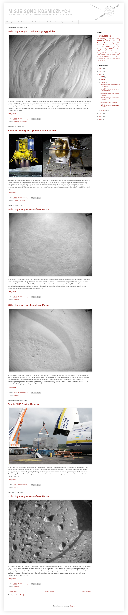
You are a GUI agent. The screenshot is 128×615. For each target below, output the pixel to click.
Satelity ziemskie (52, 22)
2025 (101, 69)
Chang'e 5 (100, 56)
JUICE (16, 487)
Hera (118, 49)
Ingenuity (16, 121)
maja (102, 77)
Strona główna (10, 22)
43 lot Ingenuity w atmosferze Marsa (28, 305)
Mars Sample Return (103, 54)
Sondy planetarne (23, 22)
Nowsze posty (12, 591)
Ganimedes (100, 58)
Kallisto (118, 58)
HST (105, 58)
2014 (101, 119)
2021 (101, 116)
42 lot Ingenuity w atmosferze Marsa (28, 496)
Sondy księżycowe (38, 22)
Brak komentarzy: (23, 119)
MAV (98, 51)
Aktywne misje (64, 22)
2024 (101, 71)
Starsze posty (86, 591)
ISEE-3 (109, 58)
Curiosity (105, 45)
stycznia (103, 110)
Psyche (106, 43)
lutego (103, 82)
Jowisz (113, 58)
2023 (101, 74)
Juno (110, 53)
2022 (101, 113)
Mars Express (105, 51)
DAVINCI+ (106, 56)
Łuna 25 (16, 200)
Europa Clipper (115, 45)
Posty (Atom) (20, 595)
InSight (112, 43)
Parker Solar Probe (107, 41)
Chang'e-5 (100, 53)
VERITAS (102, 60)
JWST (111, 38)
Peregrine (22, 200)
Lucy (118, 39)
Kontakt (74, 22)
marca (103, 79)
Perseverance (23, 121)
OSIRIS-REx (112, 49)
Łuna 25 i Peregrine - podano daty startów (32, 130)
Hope (106, 49)
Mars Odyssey (116, 53)
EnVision (113, 56)
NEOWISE (113, 54)
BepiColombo (116, 47)
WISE (118, 54)
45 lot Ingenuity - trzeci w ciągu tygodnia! (31, 31)
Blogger (72, 606)
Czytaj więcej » (12, 114)
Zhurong (99, 43)
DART (99, 41)
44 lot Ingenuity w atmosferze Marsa (28, 209)
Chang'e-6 (100, 49)
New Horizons (115, 51)
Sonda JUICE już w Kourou (23, 404)
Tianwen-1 (117, 41)
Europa (118, 56)
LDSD (98, 60)
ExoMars (105, 53)
